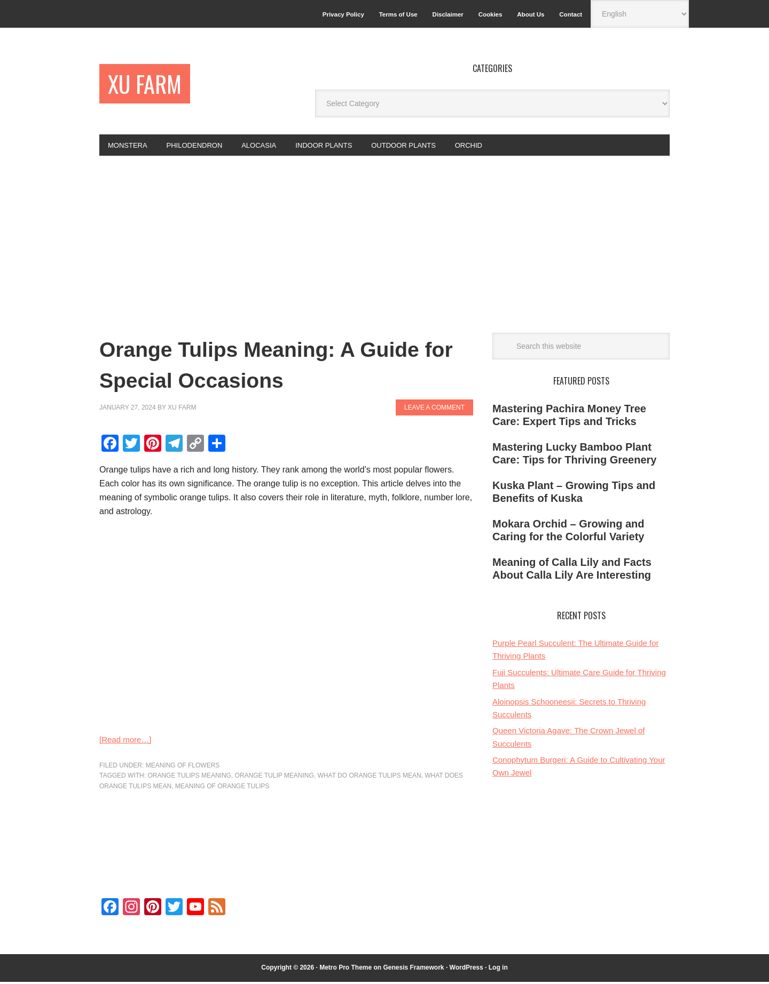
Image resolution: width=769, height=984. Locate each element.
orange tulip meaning (274, 777)
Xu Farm (150, 85)
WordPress (466, 969)
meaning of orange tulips (222, 788)
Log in (498, 969)
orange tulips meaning (189, 777)
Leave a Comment (434, 409)
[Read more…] (127, 741)
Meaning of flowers (183, 767)
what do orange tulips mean (369, 777)
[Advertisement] (384, 238)
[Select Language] (640, 14)
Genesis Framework (413, 969)
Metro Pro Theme (345, 969)
